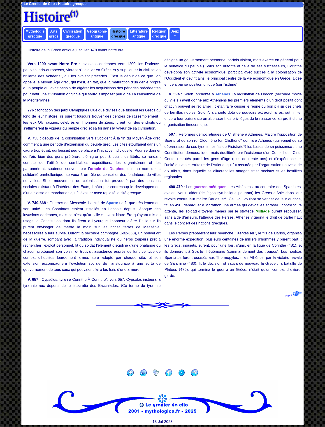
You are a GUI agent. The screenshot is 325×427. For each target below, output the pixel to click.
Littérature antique (139, 33)
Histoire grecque (118, 33)
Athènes (222, 94)
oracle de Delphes (107, 169)
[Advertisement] (162, 337)
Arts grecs (54, 33)
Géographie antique (97, 33)
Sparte (112, 203)
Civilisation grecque (72, 33)
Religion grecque (159, 33)
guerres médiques (209, 187)
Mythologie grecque (35, 33)
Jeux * (175, 33)
